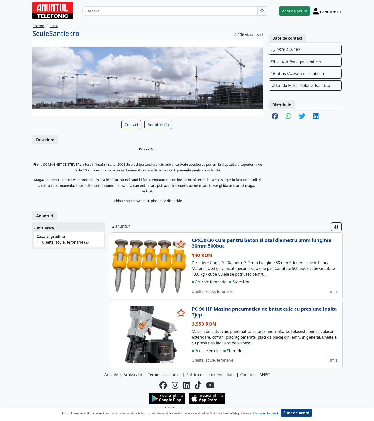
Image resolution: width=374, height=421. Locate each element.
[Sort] (336, 226)
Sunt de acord (296, 413)
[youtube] (210, 385)
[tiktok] (198, 385)
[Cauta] (262, 11)
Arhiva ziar (133, 374)
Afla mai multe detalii (265, 413)
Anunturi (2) (158, 124)
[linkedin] (186, 385)
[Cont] (327, 11)
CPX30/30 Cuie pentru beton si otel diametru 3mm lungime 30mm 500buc (261, 243)
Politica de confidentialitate (210, 374)
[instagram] (175, 385)
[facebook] (163, 385)
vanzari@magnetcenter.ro (299, 61)
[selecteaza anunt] (181, 244)
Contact (131, 124)
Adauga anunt (294, 11)
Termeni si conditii (164, 374)
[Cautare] (170, 11)
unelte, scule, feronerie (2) (65, 242)
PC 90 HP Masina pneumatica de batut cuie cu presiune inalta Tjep (264, 312)
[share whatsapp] (288, 116)
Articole (111, 374)
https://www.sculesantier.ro (300, 73)
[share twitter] (302, 116)
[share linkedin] (316, 116)
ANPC (265, 374)
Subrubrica (43, 228)
